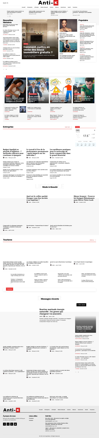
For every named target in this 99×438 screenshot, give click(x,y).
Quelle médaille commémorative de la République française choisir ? (37, 12)
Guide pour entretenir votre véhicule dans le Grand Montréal (86, 49)
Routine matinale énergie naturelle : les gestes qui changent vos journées (15, 12)
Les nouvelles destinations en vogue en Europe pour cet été (17, 275)
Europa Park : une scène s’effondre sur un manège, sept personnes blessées (65, 275)
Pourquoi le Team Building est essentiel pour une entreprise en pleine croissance (37, 176)
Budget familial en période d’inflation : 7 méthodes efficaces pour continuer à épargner (59, 12)
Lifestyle (82, 24)
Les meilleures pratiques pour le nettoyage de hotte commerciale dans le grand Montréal (11, 63)
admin (6, 157)
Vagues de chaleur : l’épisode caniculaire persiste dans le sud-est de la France (41, 281)
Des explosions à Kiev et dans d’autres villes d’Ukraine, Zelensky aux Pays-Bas (56, 424)
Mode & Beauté (63, 33)
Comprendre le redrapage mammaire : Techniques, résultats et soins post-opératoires (13, 227)
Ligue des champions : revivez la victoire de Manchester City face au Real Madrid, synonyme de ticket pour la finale (87, 35)
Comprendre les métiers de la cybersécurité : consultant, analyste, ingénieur (11, 109)
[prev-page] (8, 16)
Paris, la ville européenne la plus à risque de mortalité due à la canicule (65, 281)
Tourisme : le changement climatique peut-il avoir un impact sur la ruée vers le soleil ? (18, 281)
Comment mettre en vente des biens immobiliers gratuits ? (11, 48)
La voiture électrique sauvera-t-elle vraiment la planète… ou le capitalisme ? (11, 31)
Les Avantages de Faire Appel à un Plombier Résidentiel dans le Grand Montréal (67, 57)
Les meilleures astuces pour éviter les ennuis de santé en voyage (40, 275)
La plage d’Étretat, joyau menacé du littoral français (87, 281)
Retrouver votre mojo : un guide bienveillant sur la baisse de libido (59, 397)
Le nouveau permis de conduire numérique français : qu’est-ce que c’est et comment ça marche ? (87, 57)
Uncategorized (32, 94)
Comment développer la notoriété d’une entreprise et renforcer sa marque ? (79, 116)
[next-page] (10, 16)
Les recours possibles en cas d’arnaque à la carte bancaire (60, 175)
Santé (7, 95)
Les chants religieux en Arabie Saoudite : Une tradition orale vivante (11, 116)
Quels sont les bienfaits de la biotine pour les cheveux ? (61, 226)
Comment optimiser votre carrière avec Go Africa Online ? (56, 109)
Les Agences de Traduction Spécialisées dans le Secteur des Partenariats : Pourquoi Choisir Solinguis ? (37, 163)
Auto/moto (5, 34)
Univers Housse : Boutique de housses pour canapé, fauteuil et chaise (34, 116)
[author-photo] (4, 157)
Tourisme (5, 44)
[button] (6, 3)
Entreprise (54, 94)
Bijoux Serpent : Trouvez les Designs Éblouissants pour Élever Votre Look (56, 116)
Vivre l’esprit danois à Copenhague (83, 262)
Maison (4, 50)
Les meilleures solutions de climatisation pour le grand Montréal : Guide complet (12, 55)
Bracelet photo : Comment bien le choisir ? (38, 225)
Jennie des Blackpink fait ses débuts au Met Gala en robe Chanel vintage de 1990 (87, 42)
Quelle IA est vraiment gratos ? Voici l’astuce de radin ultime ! (34, 109)
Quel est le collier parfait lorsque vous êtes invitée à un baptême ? (67, 36)
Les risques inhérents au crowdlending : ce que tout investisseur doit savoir (79, 109)
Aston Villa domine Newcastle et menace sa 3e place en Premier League (87, 27)
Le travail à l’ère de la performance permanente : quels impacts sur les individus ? (82, 12)
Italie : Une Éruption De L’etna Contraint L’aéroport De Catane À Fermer (88, 275)
